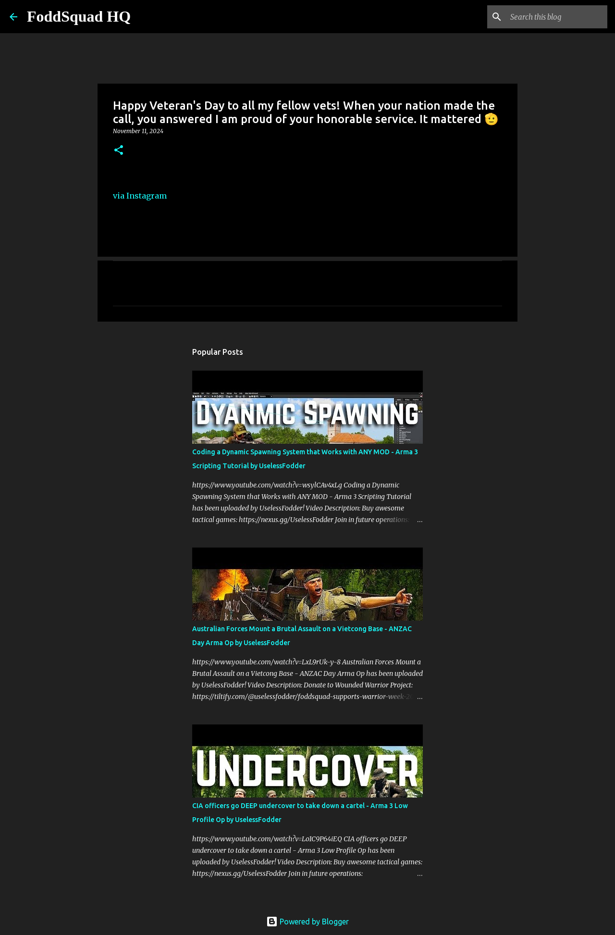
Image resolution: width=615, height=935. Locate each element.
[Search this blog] (556, 16)
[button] (118, 150)
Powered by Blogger (307, 921)
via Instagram (140, 195)
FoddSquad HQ (79, 16)
